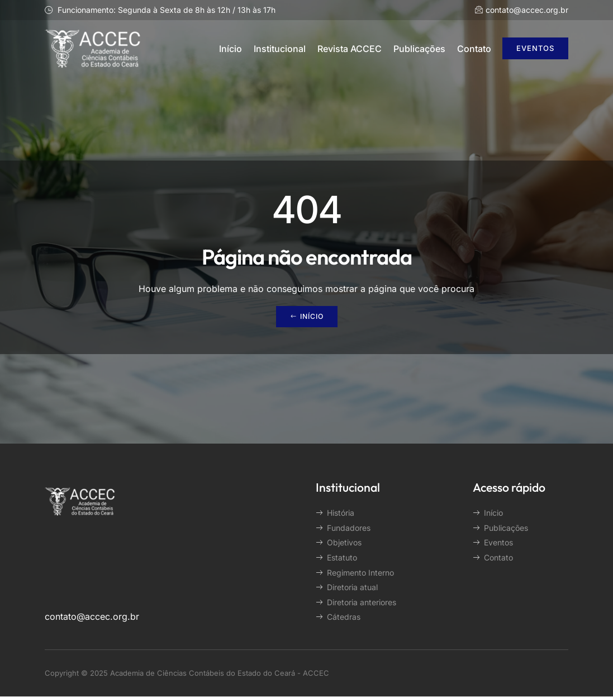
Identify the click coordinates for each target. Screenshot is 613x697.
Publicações (419, 48)
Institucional (280, 48)
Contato (474, 48)
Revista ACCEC (349, 48)
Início (230, 48)
